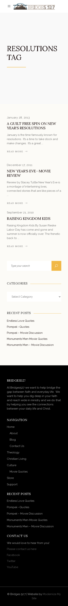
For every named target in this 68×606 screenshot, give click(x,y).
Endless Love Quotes (20, 320)
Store (10, 478)
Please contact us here (21, 549)
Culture (12, 465)
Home (11, 427)
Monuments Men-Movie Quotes (27, 339)
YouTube (12, 567)
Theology (13, 452)
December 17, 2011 (19, 165)
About (14, 433)
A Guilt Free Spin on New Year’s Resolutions (31, 125)
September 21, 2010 (20, 212)
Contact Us (17, 446)
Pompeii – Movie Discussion (25, 332)
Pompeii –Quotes (18, 326)
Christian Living (16, 458)
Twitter (11, 561)
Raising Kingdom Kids (28, 218)
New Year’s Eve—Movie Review (29, 173)
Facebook (13, 555)
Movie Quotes (19, 471)
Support (12, 484)
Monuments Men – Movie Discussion (30, 345)
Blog (13, 439)
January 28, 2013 (18, 117)
